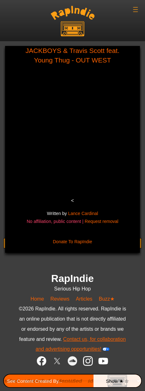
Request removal (101, 221)
